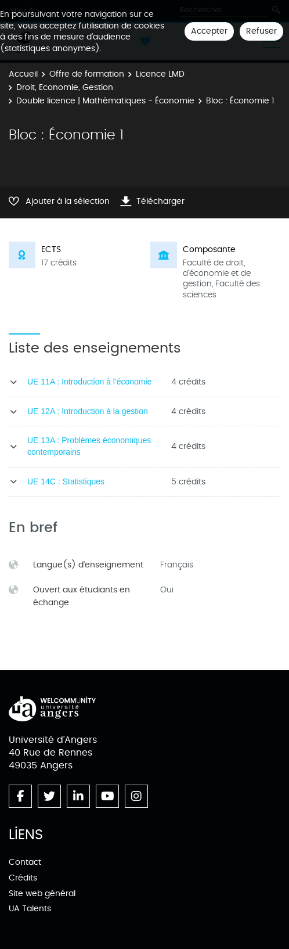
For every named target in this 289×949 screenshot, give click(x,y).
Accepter (209, 31)
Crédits (23, 878)
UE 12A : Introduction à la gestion (87, 411)
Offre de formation (86, 74)
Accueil (23, 74)
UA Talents (30, 909)
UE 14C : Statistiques (65, 481)
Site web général (42, 893)
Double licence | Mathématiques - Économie (105, 101)
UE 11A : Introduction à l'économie (89, 381)
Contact (25, 862)
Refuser (261, 31)
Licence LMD (160, 74)
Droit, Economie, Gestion (64, 87)
